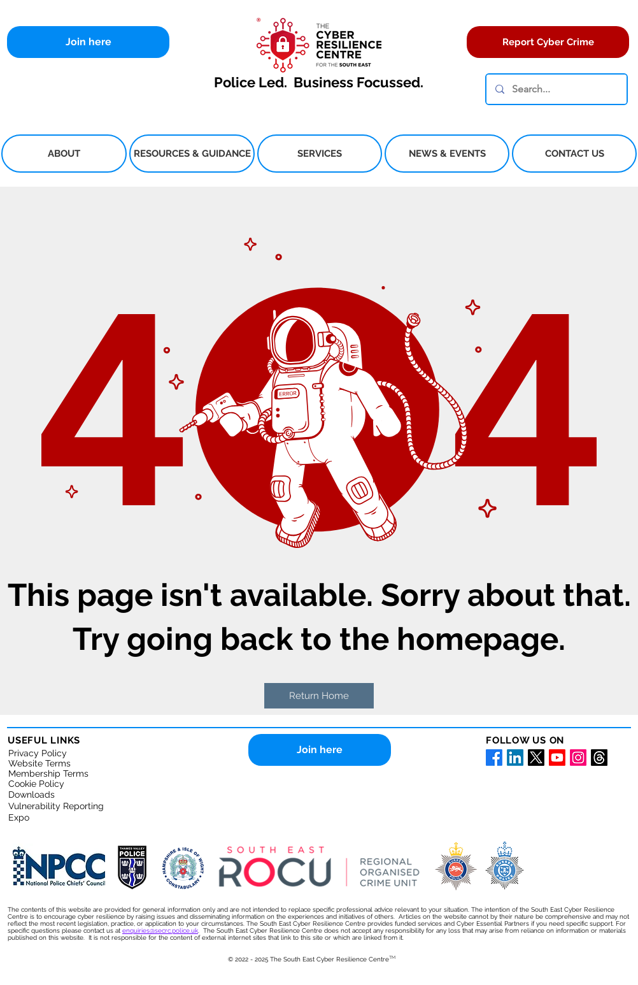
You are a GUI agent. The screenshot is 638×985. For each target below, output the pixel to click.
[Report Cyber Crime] (548, 42)
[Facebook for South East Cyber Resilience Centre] (494, 757)
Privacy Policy (37, 753)
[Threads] (599, 757)
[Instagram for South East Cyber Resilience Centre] (578, 757)
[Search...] (556, 89)
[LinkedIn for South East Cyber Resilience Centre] (515, 757)
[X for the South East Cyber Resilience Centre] (536, 757)
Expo (18, 817)
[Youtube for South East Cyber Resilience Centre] (557, 757)
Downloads (31, 794)
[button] (64, 153)
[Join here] (88, 42)
